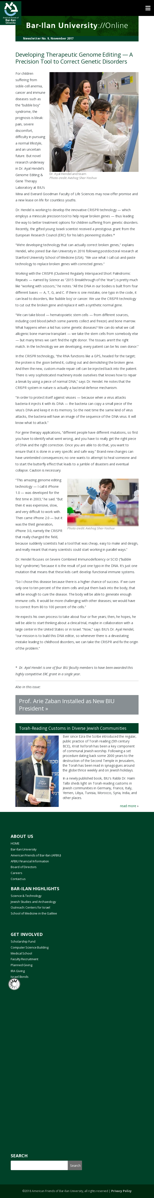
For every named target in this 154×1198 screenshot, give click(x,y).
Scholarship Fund (23, 941)
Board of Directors (24, 867)
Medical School (21, 953)
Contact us (18, 879)
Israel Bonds (20, 976)
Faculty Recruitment (24, 959)
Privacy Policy (121, 1191)
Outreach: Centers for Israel (30, 907)
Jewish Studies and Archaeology (33, 902)
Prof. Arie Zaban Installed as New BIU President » (67, 704)
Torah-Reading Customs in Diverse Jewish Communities (72, 728)
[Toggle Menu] (77, 8)
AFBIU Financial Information (30, 861)
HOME (15, 843)
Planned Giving (21, 965)
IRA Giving (18, 971)
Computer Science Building (29, 947)
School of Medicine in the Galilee (34, 913)
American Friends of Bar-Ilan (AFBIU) (36, 855)
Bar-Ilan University (24, 849)
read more (127, 806)
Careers (16, 873)
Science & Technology (26, 896)
